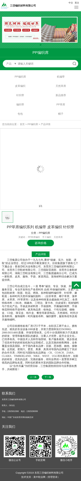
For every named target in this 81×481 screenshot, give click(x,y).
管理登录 (52, 477)
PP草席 (60, 104)
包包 (20, 113)
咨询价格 (41, 243)
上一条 (33, 377)
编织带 (20, 104)
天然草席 (61, 85)
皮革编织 (20, 85)
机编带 (61, 76)
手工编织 (46, 237)
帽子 (60, 113)
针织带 (20, 95)
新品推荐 (61, 95)
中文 (71, 2)
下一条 (47, 377)
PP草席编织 (34, 237)
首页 (22, 124)
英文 (77, 2)
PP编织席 (20, 76)
